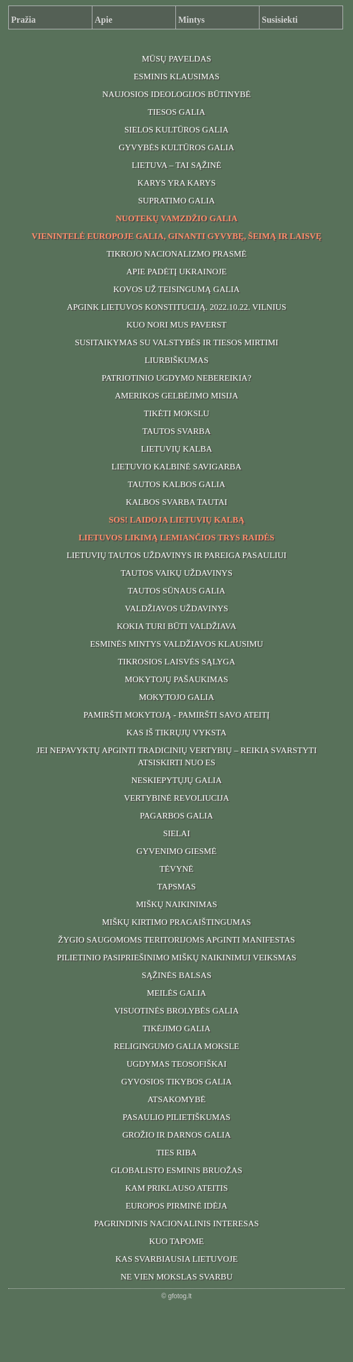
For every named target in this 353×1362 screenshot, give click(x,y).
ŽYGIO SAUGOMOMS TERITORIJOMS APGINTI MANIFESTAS (176, 939)
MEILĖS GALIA (176, 992)
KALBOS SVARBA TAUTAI (176, 501)
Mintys (191, 19)
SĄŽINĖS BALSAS (176, 975)
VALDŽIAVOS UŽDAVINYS (177, 608)
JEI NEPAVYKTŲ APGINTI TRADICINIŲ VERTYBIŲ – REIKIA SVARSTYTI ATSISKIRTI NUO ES (177, 756)
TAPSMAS (176, 886)
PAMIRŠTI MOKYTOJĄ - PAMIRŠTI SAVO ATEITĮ (177, 714)
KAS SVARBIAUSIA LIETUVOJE (176, 1258)
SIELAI (176, 833)
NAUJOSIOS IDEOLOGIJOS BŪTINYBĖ (176, 94)
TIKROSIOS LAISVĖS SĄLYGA (176, 661)
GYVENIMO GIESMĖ (177, 851)
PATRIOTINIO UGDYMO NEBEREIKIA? (176, 377)
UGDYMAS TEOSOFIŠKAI (177, 1063)
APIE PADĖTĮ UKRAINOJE (176, 271)
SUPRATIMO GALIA (176, 200)
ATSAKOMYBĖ (176, 1099)
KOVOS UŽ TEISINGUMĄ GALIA (176, 289)
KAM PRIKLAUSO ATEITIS (176, 1187)
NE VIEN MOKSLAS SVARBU (177, 1276)
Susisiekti (280, 19)
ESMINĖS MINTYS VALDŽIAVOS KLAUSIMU (176, 643)
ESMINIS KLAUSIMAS (176, 76)
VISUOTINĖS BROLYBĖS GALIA (176, 1010)
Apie (103, 19)
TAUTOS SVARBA (176, 431)
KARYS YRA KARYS (176, 182)
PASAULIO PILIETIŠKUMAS (177, 1117)
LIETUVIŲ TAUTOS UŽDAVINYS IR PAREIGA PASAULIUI (176, 555)
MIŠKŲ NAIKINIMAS (176, 904)
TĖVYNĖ (176, 868)
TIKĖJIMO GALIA (177, 1028)
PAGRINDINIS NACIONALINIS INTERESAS (176, 1223)
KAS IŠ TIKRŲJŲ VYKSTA (177, 732)
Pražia (23, 19)
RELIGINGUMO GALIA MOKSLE (177, 1046)
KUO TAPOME (176, 1241)
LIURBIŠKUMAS (176, 360)
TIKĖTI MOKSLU (176, 413)
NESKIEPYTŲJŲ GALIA (176, 780)
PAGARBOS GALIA (176, 815)
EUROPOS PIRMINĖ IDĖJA (176, 1205)
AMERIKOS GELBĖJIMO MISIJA (176, 395)
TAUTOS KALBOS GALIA (176, 484)
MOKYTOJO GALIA (176, 697)
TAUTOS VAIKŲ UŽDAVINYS (176, 572)
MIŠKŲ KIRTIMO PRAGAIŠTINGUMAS (176, 921)
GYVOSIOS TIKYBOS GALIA (176, 1081)
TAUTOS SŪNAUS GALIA (176, 590)
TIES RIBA (176, 1152)
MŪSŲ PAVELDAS (176, 58)
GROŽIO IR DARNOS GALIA (176, 1134)
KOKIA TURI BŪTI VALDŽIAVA (176, 626)
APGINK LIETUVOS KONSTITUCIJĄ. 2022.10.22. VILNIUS (176, 306)
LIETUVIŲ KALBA (176, 448)
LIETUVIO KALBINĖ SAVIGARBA (177, 466)
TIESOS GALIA (176, 111)
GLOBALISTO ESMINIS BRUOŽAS (176, 1170)
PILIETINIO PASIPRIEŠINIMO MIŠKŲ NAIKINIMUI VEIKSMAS (177, 957)
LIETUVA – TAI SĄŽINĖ (176, 165)
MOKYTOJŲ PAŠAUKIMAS (177, 679)
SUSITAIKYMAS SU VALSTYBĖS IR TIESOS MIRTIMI (176, 342)
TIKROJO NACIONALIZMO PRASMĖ (176, 253)
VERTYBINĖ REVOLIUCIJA (176, 797)
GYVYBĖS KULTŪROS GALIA (177, 147)
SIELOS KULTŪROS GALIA (176, 129)
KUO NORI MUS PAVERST (177, 324)
